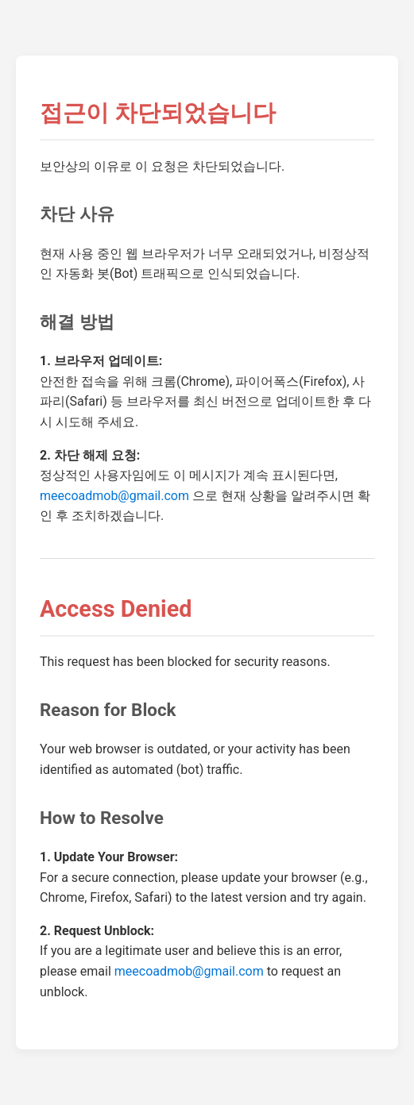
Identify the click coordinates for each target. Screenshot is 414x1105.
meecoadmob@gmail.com (114, 495)
